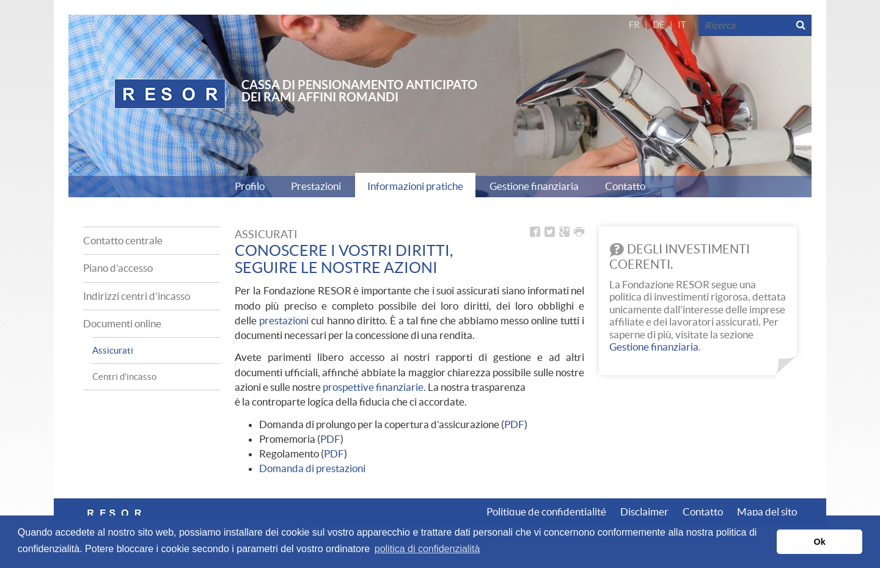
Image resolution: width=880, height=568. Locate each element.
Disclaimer (644, 511)
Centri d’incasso (124, 376)
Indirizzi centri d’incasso (136, 296)
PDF (514, 424)
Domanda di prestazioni (312, 468)
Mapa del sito (767, 511)
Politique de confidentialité (546, 511)
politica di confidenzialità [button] (427, 549)
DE (659, 25)
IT (682, 25)
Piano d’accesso (118, 268)
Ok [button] (820, 542)
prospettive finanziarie (373, 387)
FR (634, 25)
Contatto (625, 186)
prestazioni (284, 320)
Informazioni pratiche (415, 186)
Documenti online (122, 323)
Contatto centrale (123, 240)
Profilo (250, 186)
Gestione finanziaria (534, 186)
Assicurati (112, 350)
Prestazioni (316, 186)
